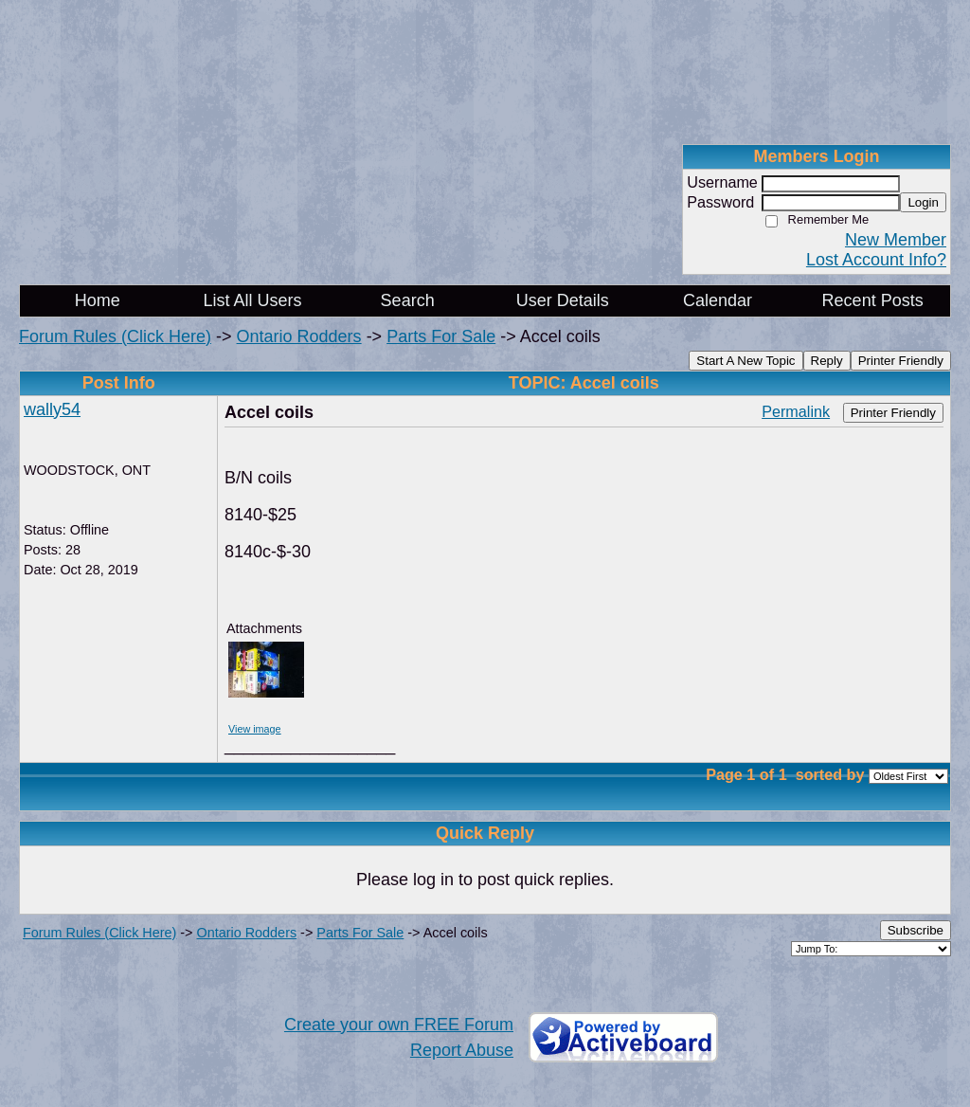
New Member (895, 239)
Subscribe (915, 930)
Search (408, 300)
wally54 (52, 409)
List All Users (252, 300)
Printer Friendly (900, 361)
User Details (562, 300)
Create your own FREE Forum (398, 1024)
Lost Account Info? (876, 259)
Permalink (796, 411)
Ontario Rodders (299, 336)
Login (923, 202)
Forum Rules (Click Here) (115, 336)
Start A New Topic (745, 361)
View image (254, 729)
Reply (827, 361)
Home (97, 300)
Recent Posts (873, 300)
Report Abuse (461, 1050)
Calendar (717, 300)
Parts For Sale (440, 336)
